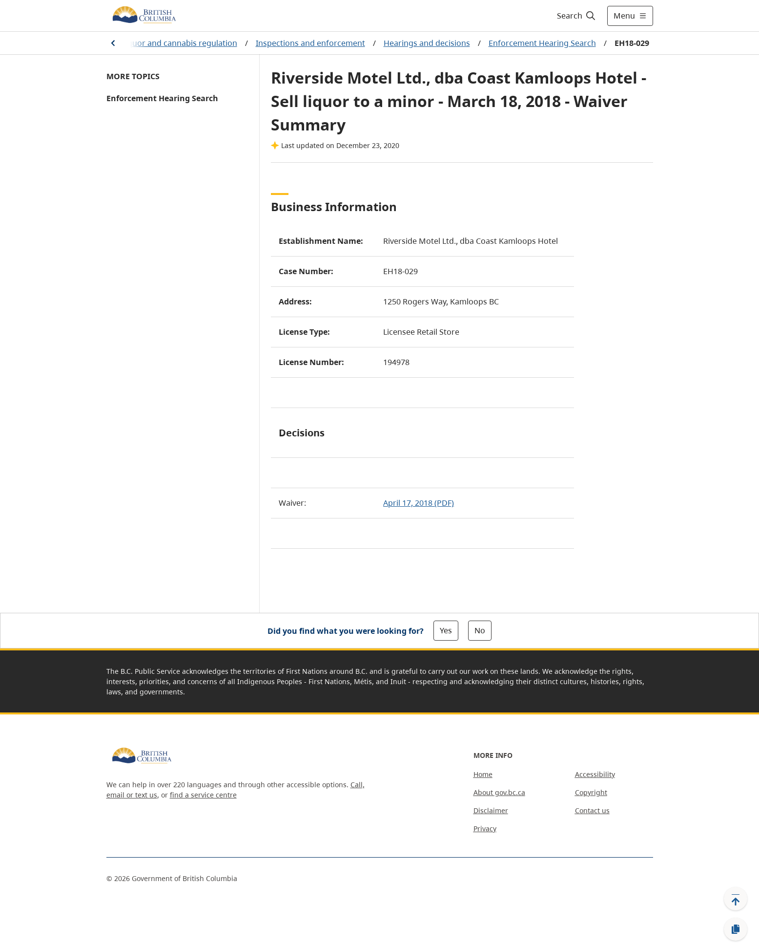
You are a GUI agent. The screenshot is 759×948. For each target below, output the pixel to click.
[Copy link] (735, 929)
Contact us (592, 810)
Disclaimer (490, 810)
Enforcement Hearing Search (542, 43)
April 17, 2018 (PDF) (418, 502)
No (479, 630)
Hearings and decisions (427, 43)
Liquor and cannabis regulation (179, 43)
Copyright (591, 792)
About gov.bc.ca (499, 792)
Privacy (484, 828)
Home (482, 774)
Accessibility (595, 774)
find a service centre (203, 794)
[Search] (576, 15)
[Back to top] (735, 898)
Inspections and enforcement (310, 43)
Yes (446, 630)
